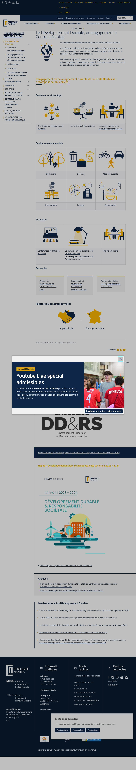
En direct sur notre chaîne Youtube (103, 411)
